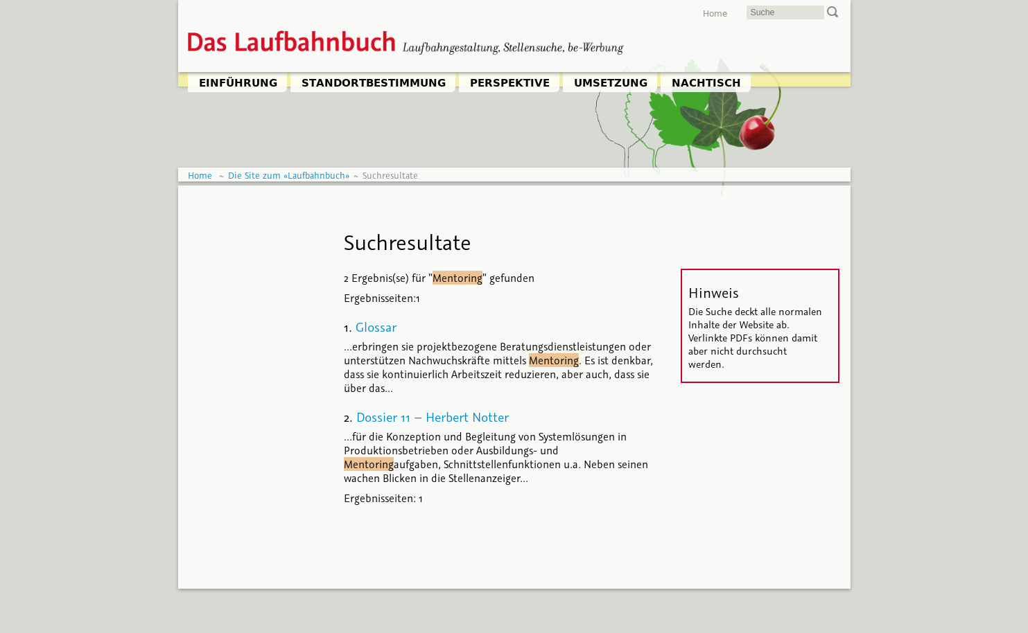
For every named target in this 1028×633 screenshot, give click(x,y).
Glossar (376, 327)
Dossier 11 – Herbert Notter (432, 417)
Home (715, 14)
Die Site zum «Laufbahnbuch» (288, 175)
